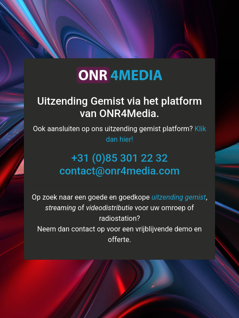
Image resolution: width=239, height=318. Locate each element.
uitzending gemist (178, 197)
